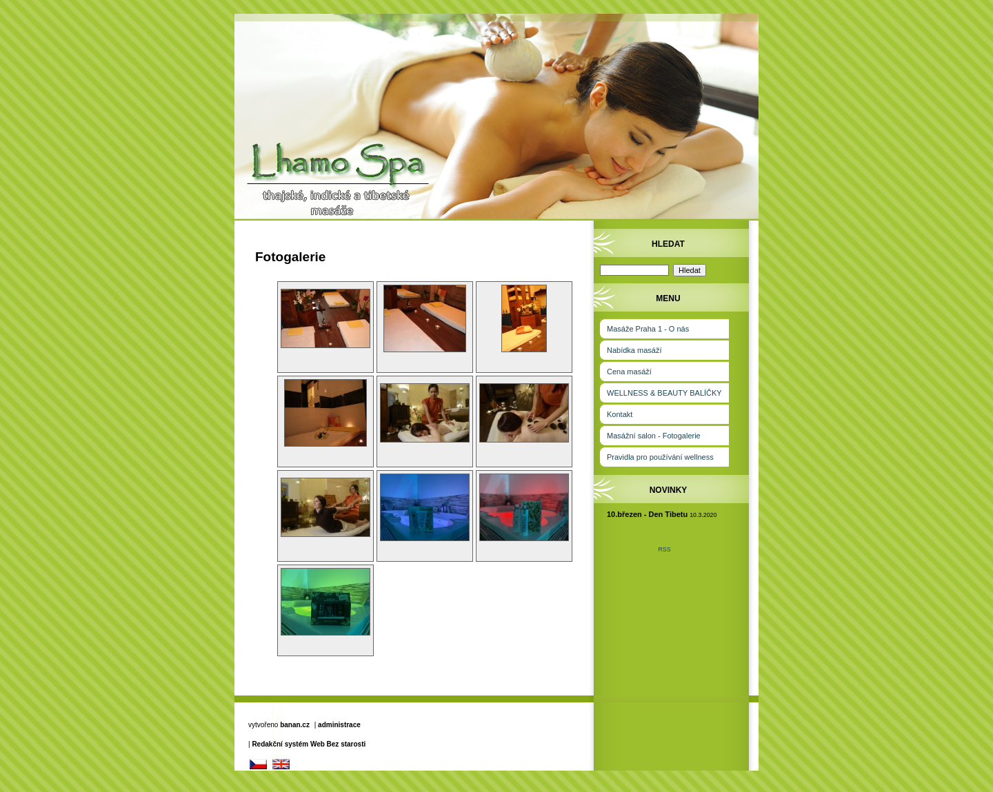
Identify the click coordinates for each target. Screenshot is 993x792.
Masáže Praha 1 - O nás (648, 329)
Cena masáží (629, 371)
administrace (339, 725)
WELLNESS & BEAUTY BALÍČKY (664, 393)
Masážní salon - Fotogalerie (654, 435)
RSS (664, 549)
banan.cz (295, 725)
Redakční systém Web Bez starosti (308, 744)
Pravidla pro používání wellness (660, 457)
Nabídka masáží (634, 350)
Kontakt (619, 414)
